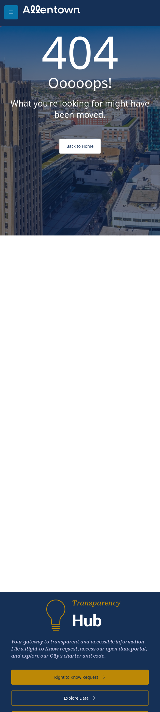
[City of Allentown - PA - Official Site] (51, 9)
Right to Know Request (80, 677)
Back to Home (80, 146)
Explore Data (80, 698)
